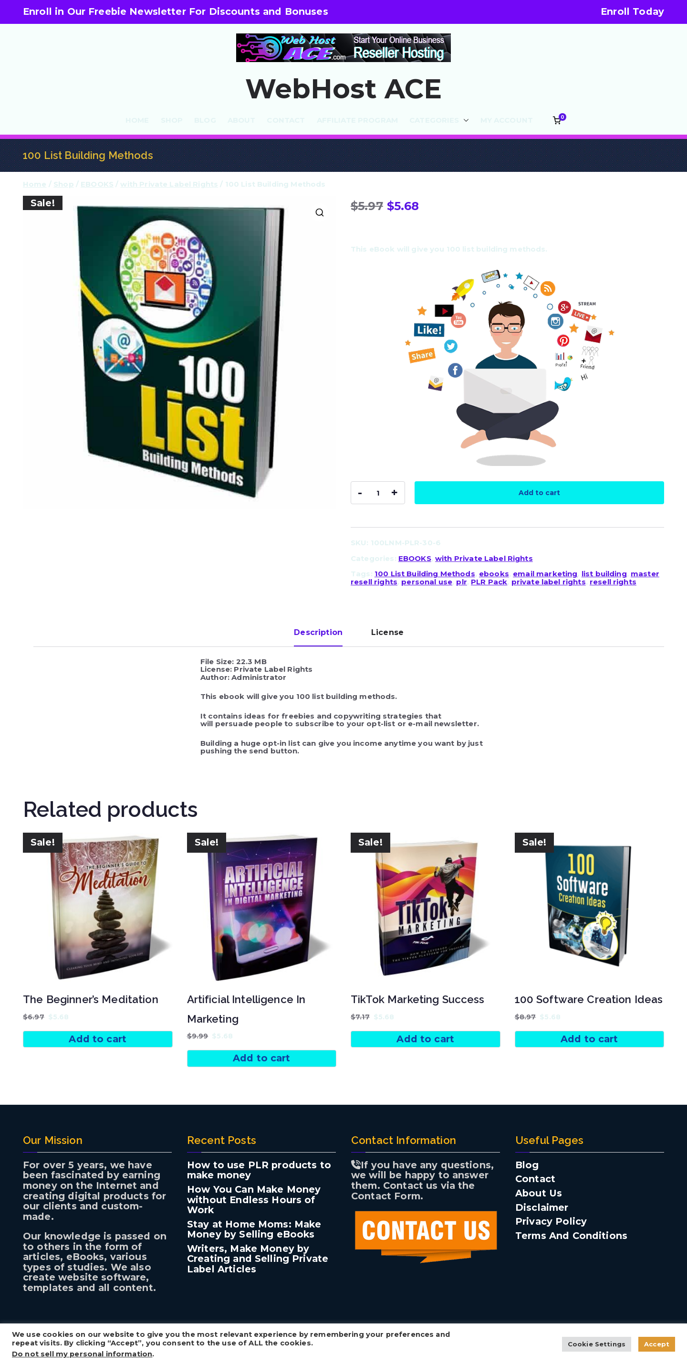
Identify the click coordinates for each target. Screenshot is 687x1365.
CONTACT (286, 120)
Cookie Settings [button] (596, 1344)
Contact (535, 1179)
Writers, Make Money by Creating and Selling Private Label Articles (257, 1259)
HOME (137, 120)
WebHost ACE (343, 89)
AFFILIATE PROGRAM (357, 120)
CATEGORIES (439, 120)
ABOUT (242, 120)
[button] (464, 120)
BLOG (205, 120)
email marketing (545, 573)
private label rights (548, 581)
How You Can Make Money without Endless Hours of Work (254, 1200)
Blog (527, 1165)
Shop (63, 184)
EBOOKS (97, 184)
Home (35, 184)
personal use (426, 581)
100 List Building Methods (425, 573)
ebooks (494, 573)
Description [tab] (318, 632)
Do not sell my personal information (82, 1354)
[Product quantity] (378, 492)
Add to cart (539, 492)
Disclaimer (542, 1208)
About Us (538, 1193)
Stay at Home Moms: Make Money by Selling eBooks (254, 1229)
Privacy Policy (551, 1222)
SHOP (172, 120)
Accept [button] (656, 1344)
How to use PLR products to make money (259, 1170)
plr (461, 581)
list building (604, 573)
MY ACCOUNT (506, 120)
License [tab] (387, 632)
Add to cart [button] (97, 1039)
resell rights (613, 581)
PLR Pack (489, 581)
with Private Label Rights (169, 184)
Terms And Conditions (571, 1236)
